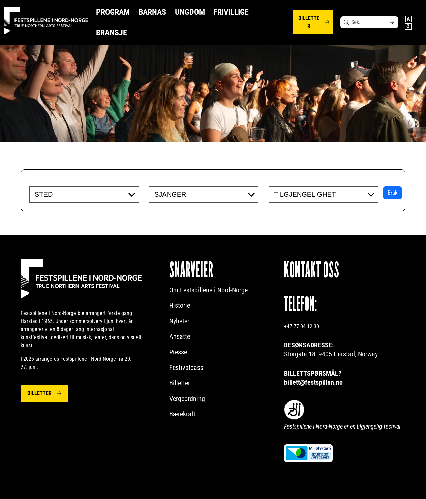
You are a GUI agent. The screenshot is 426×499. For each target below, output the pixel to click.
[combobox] (84, 194)
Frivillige (231, 12)
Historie (179, 305)
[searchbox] (76, 194)
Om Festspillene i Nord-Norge (208, 290)
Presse (178, 352)
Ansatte (179, 336)
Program (113, 12)
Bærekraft (182, 414)
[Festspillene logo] (46, 21)
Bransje (111, 32)
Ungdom (190, 12)
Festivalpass (186, 367)
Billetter (309, 22)
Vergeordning (187, 398)
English (408, 19)
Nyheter (179, 321)
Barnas (152, 12)
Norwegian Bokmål (408, 26)
